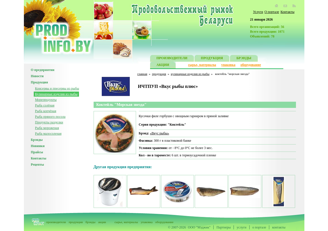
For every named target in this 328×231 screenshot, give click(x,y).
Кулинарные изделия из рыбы (56, 94)
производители (56, 222)
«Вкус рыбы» (159, 133)
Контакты (288, 12)
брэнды (90, 222)
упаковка (228, 65)
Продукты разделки (49, 122)
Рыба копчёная (45, 111)
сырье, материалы (202, 65)
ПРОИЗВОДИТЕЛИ (172, 58)
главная (142, 73)
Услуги (258, 12)
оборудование (250, 65)
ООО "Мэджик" (199, 227)
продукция (159, 73)
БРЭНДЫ (243, 58)
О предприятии (43, 70)
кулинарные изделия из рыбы (190, 73)
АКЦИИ (162, 65)
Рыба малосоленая (48, 134)
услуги (241, 227)
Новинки (38, 146)
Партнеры (223, 227)
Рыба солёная (45, 105)
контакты (278, 227)
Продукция (39, 82)
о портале (259, 227)
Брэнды (37, 140)
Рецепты (37, 164)
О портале (271, 12)
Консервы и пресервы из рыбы (57, 88)
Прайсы (37, 152)
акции (102, 222)
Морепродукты (46, 100)
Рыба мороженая (47, 128)
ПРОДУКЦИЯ (212, 58)
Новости (37, 76)
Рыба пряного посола (50, 117)
